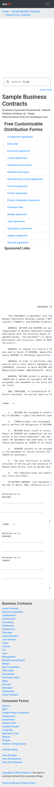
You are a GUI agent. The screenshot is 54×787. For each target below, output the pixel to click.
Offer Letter (8, 670)
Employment (8, 629)
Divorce (6, 705)
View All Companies (12, 762)
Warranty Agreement (17, 242)
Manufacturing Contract (19, 165)
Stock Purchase (10, 694)
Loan (4, 653)
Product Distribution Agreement (23, 200)
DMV (4, 709)
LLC (4, 649)
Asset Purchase (10, 608)
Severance (7, 687)
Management (9, 656)
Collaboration (9, 615)
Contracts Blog (9, 749)
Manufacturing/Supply (13, 660)
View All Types (9, 755)
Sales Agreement (16, 221)
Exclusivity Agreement (18, 151)
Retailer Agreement (17, 214)
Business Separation (12, 612)
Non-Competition (11, 667)
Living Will (7, 730)
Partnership (8, 674)
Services (6, 684)
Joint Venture (9, 639)
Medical (6, 737)
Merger (6, 663)
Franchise (7, 632)
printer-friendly (46, 90)
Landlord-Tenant (10, 726)
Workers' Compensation (14, 743)
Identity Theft (9, 723)
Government (8, 719)
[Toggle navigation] (48, 4)
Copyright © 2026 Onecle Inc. (17, 772)
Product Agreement (17, 193)
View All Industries (11, 758)
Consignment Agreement (20, 136)
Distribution (8, 625)
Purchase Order (15, 207)
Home (5, 11)
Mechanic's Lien (10, 733)
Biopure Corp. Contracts (18, 15)
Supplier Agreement (17, 235)
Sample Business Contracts (26, 11)
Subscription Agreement (19, 228)
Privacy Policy (28, 783)
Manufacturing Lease (18, 172)
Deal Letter (12, 144)
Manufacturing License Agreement (25, 179)
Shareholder (8, 691)
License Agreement (17, 158)
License (6, 646)
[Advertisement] (27, 47)
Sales (5, 681)
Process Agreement (17, 186)
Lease (5, 643)
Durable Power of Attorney (15, 712)
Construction (8, 618)
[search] (26, 82)
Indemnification (10, 636)
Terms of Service (10, 783)
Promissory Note (10, 677)
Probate (6, 740)
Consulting (7, 622)
